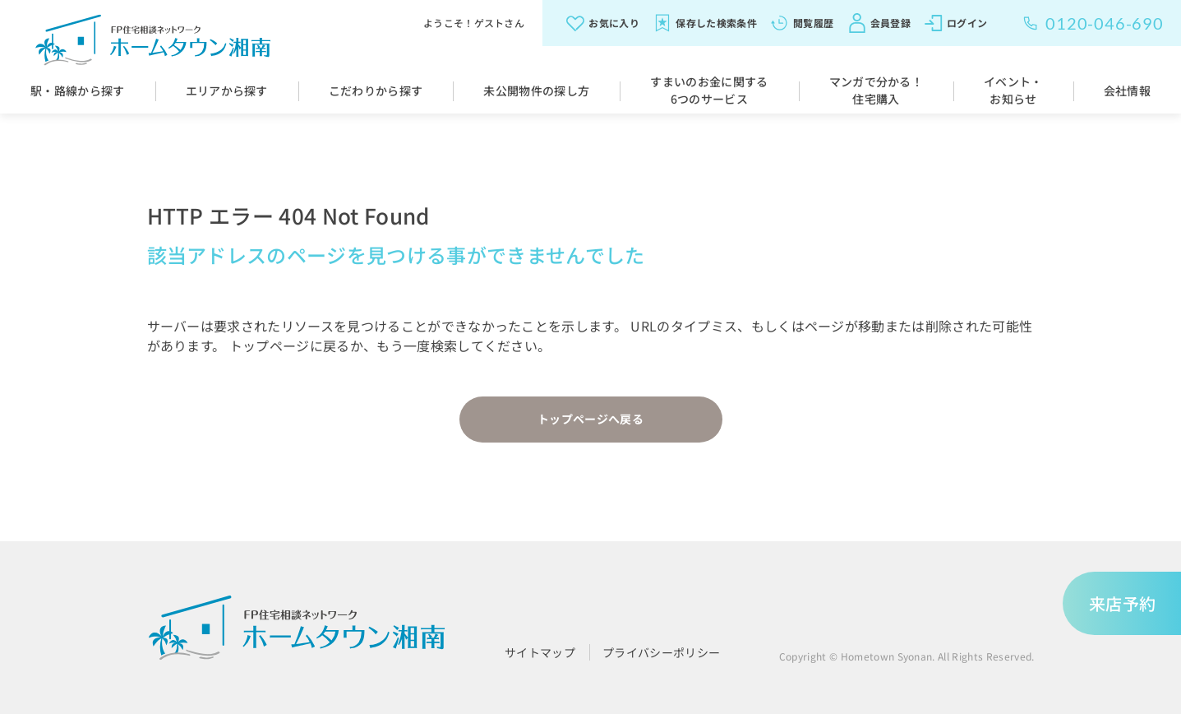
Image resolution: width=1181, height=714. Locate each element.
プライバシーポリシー (661, 652)
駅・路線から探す (77, 90)
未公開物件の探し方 (536, 90)
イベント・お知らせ (1013, 90)
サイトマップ (540, 652)
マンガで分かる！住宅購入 (876, 90)
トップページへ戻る (590, 418)
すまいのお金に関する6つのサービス (709, 90)
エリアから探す (227, 90)
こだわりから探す (376, 90)
